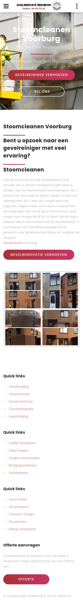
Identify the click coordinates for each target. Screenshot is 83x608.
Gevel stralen (18, 499)
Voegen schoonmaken (24, 458)
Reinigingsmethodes (23, 465)
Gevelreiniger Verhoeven (41, 74)
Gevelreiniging (19, 386)
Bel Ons (41, 91)
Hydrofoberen (18, 473)
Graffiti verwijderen (22, 443)
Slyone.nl (64, 596)
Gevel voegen (18, 450)
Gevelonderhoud (20, 401)
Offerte (26, 579)
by (55, 596)
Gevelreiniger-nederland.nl (26, 596)
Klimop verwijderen (22, 529)
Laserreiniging (18, 416)
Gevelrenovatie (19, 394)
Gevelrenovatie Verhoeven (38, 254)
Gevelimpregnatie (21, 409)
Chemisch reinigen (22, 514)
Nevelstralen (17, 521)
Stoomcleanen (23, 126)
